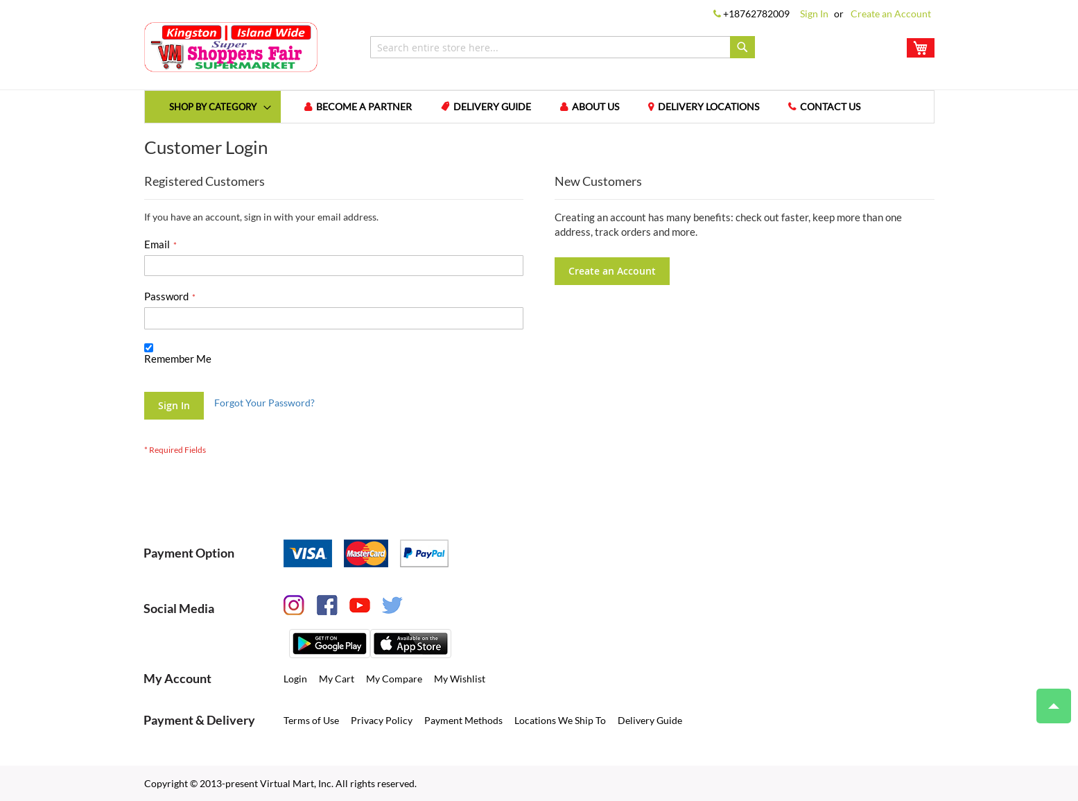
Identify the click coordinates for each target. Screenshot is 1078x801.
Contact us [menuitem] (830, 106)
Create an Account (891, 13)
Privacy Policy (381, 720)
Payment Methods (463, 720)
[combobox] (562, 47)
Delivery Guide (650, 720)
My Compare (394, 678)
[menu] (539, 107)
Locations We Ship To (560, 720)
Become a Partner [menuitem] (364, 106)
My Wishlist (459, 678)
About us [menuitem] (595, 106)
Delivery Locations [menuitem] (708, 106)
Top (1047, 699)
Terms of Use (311, 720)
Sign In (814, 13)
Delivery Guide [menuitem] (492, 106)
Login (295, 678)
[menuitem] (213, 106)
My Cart (336, 678)
